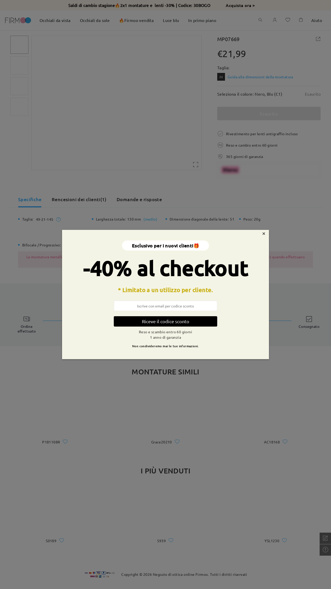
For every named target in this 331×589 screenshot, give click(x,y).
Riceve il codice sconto (165, 321)
